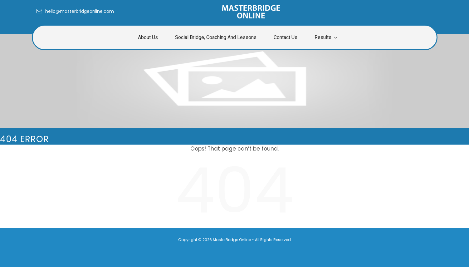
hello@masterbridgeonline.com (75, 11)
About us (148, 37)
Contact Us (285, 37)
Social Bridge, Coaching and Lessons (215, 37)
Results (323, 37)
